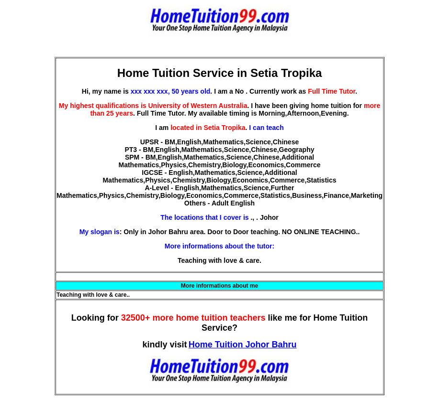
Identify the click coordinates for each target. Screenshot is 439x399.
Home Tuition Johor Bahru (243, 344)
